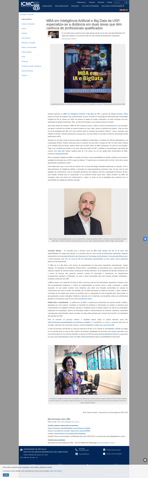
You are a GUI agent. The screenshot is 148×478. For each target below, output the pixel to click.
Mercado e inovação (28, 43)
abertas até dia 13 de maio (113, 251)
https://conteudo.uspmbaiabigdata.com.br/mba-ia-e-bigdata (69, 428)
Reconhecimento (27, 71)
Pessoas (92, 2)
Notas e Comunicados (29, 47)
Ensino (24, 28)
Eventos (24, 33)
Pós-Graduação (61, 6)
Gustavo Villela (122, 114)
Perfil (23, 57)
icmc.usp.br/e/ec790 (107, 325)
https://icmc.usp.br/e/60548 (80, 431)
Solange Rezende (61, 154)
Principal (23, 14)
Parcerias (101, 2)
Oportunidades (27, 52)
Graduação (47, 6)
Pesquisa (75, 6)
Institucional (81, 2)
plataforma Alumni (111, 334)
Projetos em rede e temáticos (31, 66)
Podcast (24, 75)
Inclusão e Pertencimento (113, 6)
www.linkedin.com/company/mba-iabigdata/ (70, 433)
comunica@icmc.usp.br (107, 443)
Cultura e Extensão (90, 6)
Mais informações (56, 472)
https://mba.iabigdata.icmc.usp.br (68, 422)
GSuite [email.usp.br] (113, 450)
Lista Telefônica (84, 454)
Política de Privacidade (114, 454)
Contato (109, 2)
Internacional (26, 38)
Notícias (31, 14)
